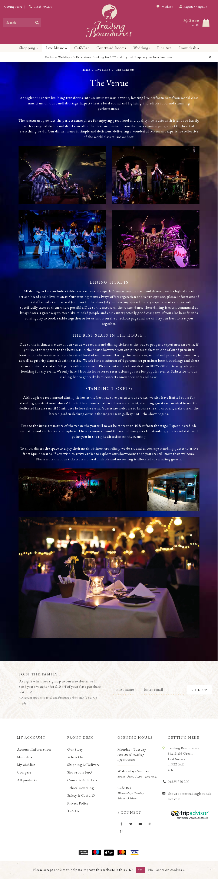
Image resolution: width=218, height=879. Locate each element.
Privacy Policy (77, 803)
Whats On (75, 757)
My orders (24, 757)
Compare (24, 772)
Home (86, 70)
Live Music (55, 47)
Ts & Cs (73, 811)
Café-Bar (81, 47)
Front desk (187, 47)
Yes (140, 869)
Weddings (141, 47)
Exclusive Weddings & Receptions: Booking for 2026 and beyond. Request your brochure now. (109, 57)
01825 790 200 (160, 366)
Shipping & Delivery (83, 764)
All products (27, 780)
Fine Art (164, 47)
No (150, 869)
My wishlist (26, 764)
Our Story (75, 749)
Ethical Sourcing (80, 787)
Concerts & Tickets (82, 780)
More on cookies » (170, 869)
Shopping (27, 47)
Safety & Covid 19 (81, 795)
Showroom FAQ (79, 772)
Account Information (34, 749)
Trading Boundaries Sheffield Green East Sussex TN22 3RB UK (183, 759)
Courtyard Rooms (111, 47)
